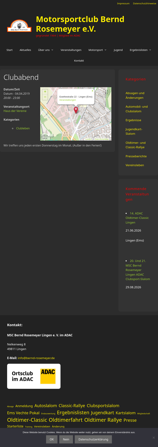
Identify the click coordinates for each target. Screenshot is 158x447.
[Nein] (153, 437)
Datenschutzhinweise (144, 3)
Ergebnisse (133, 120)
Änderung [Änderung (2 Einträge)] (58, 426)
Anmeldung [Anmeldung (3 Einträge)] (24, 406)
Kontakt (79, 60)
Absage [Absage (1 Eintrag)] (10, 406)
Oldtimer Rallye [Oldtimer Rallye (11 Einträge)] (103, 419)
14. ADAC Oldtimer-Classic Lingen (137, 217)
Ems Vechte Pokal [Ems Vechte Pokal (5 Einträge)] (23, 412)
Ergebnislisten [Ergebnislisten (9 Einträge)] (73, 412)
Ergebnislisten (142, 49)
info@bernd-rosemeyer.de (36, 358)
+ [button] (45, 92)
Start (10, 50)
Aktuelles (25, 50)
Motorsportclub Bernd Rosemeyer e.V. (80, 24)
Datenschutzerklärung (93, 439)
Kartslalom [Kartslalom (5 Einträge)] (126, 412)
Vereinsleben (135, 165)
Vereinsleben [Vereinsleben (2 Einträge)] (42, 426)
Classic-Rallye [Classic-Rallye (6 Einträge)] (72, 405)
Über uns (47, 49)
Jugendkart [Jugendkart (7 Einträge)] (102, 412)
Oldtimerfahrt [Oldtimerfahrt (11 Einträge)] (66, 419)
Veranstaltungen (71, 50)
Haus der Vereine (15, 111)
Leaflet (88, 139)
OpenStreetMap (102, 139)
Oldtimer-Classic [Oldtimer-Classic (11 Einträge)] (27, 419)
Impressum (123, 3)
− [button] (45, 97)
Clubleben (23, 128)
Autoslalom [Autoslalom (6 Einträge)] (46, 405)
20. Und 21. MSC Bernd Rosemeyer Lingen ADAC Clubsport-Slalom (138, 270)
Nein (66, 439)
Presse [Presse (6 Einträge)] (130, 420)
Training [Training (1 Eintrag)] (28, 426)
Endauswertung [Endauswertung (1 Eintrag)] (48, 413)
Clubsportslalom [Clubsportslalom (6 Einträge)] (103, 405)
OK (52, 439)
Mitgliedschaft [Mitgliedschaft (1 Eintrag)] (143, 413)
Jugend (118, 50)
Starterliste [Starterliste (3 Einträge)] (15, 426)
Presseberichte (136, 156)
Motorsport (99, 49)
